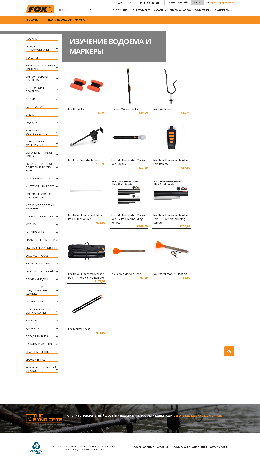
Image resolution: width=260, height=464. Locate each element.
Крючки (31, 224)
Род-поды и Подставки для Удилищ (37, 290)
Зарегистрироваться (221, 2)
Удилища (32, 328)
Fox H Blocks (76, 109)
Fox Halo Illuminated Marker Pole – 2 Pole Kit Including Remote (128, 218)
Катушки (32, 320)
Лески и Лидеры (37, 279)
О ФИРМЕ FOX (222, 10)
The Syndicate (141, 10)
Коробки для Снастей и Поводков (41, 369)
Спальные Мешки (38, 351)
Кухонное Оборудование (36, 132)
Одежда (31, 122)
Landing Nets (35, 232)
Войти (198, 2)
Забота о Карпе (36, 106)
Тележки (32, 57)
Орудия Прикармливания (38, 48)
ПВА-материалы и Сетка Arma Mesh (38, 311)
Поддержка (202, 10)
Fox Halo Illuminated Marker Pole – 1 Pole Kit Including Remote (170, 218)
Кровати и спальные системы (40, 67)
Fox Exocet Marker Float (126, 274)
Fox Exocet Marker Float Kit (170, 274)
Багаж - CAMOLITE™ (38, 263)
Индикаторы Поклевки (35, 89)
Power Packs (34, 301)
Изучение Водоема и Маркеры (40, 206)
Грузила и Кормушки (40, 240)
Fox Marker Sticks (79, 329)
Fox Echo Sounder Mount (84, 160)
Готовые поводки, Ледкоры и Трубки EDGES (39, 167)
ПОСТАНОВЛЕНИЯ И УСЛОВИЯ (151, 447)
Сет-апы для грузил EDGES (40, 154)
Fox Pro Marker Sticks (124, 109)
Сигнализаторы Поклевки (37, 78)
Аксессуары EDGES (38, 178)
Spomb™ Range (36, 359)
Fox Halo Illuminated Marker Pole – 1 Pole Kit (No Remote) (86, 275)
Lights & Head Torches (41, 247)
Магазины (160, 10)
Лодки (30, 99)
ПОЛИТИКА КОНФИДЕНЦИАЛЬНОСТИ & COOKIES (201, 447)
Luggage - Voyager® (40, 271)
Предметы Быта (37, 336)
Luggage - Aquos (37, 255)
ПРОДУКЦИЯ (120, 10)
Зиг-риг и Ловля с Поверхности (38, 195)
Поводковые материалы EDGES (38, 143)
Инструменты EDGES (40, 186)
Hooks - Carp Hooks (39, 216)
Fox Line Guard (162, 109)
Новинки (32, 38)
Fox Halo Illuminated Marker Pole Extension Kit (86, 217)
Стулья (31, 114)
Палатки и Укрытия (39, 344)
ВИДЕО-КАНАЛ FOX (181, 10)
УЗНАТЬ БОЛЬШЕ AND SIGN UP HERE (198, 416)
